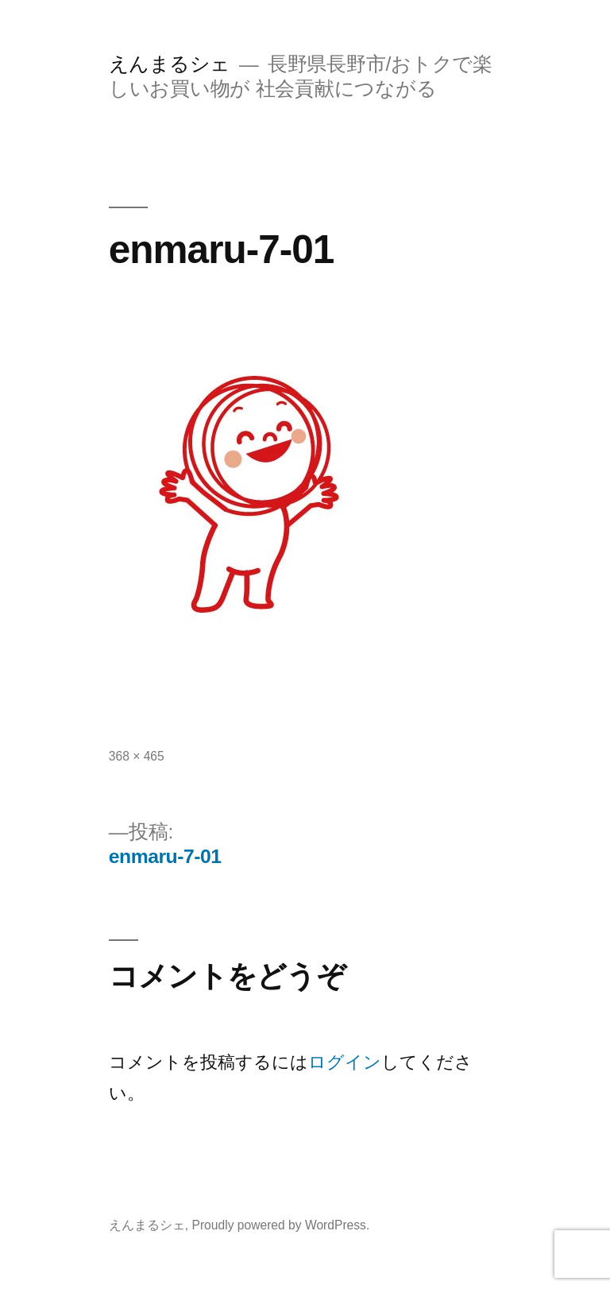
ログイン (344, 1062)
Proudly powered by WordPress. (280, 1225)
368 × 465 (136, 756)
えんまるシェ (169, 64)
